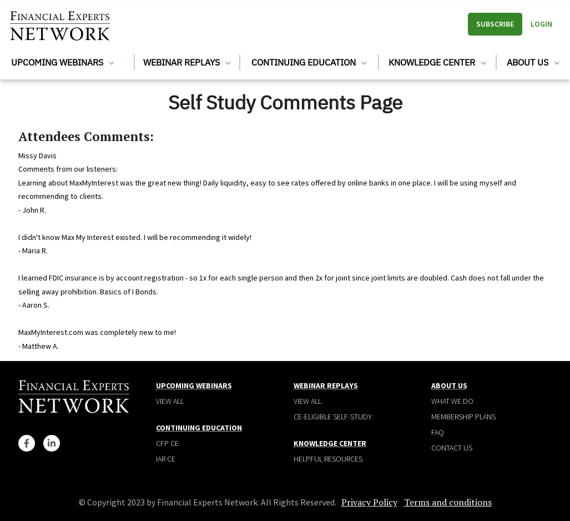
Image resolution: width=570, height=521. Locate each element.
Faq (437, 432)
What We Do (452, 401)
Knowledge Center (437, 62)
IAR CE (165, 459)
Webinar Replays (186, 62)
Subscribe (495, 24)
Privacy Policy (369, 502)
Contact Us (451, 448)
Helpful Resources (328, 459)
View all (170, 401)
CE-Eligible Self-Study (333, 417)
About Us (533, 62)
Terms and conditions (448, 502)
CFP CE (167, 443)
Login (541, 24)
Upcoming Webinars (62, 62)
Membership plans (463, 417)
